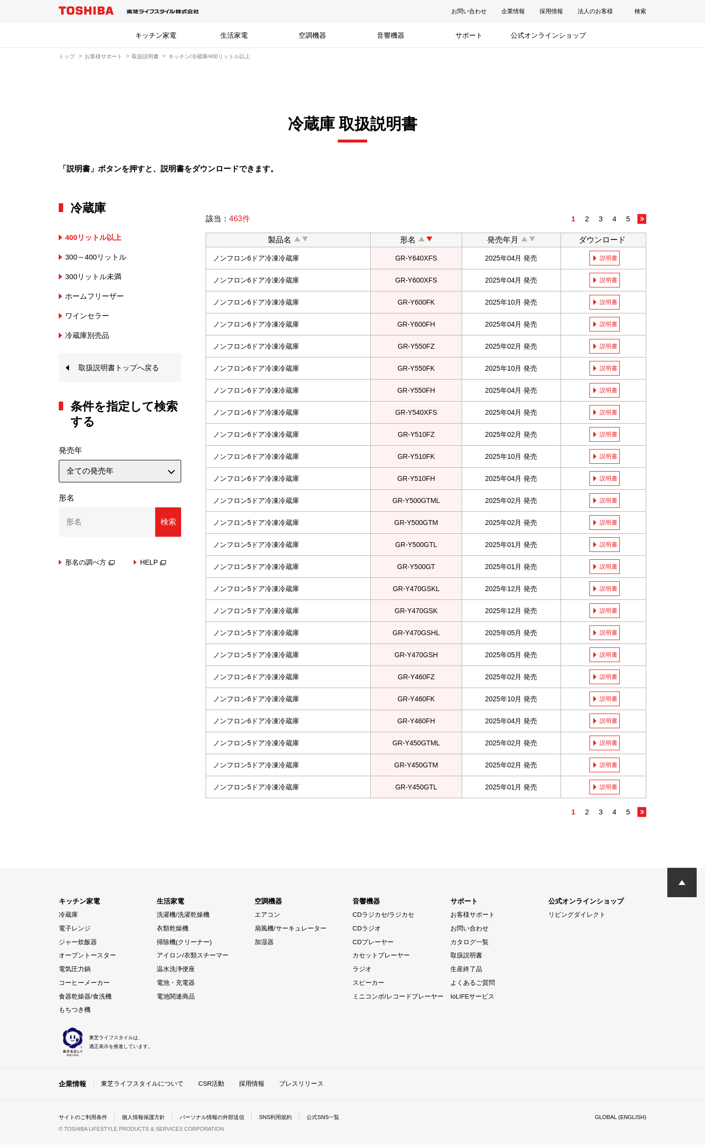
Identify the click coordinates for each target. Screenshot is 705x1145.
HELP (153, 563)
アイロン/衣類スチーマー (193, 956)
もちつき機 (75, 1010)
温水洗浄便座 (176, 970)
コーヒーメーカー (84, 983)
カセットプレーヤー (381, 956)
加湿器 (264, 942)
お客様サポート (103, 56)
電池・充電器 (176, 983)
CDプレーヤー (373, 942)
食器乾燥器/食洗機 (85, 997)
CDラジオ (366, 929)
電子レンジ (75, 929)
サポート (469, 35)
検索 (640, 11)
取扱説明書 (145, 56)
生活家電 (234, 35)
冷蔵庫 (68, 915)
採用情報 (551, 11)
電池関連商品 (176, 997)
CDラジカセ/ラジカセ (383, 915)
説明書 (609, 258)
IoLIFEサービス (472, 997)
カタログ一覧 (469, 942)
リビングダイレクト (577, 915)
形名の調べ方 (90, 563)
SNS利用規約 (291, 1117)
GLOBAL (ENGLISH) (618, 1117)
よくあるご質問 (472, 983)
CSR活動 (211, 1084)
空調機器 (312, 35)
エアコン (267, 915)
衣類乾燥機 (172, 929)
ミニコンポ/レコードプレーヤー (398, 997)
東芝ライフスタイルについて (142, 1084)
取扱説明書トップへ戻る (121, 368)
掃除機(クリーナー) (184, 942)
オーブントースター (87, 956)
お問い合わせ (469, 11)
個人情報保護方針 (149, 1117)
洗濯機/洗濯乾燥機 (183, 915)
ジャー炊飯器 (78, 942)
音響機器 (390, 35)
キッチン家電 (155, 35)
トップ (67, 56)
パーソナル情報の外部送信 (223, 1117)
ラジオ (362, 970)
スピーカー (368, 983)
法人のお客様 (595, 11)
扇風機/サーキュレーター (291, 929)
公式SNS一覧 (341, 1117)
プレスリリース (301, 1084)
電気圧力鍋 (75, 970)
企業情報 (513, 11)
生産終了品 (466, 970)
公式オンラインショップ (548, 35)
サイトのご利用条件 (85, 1117)
